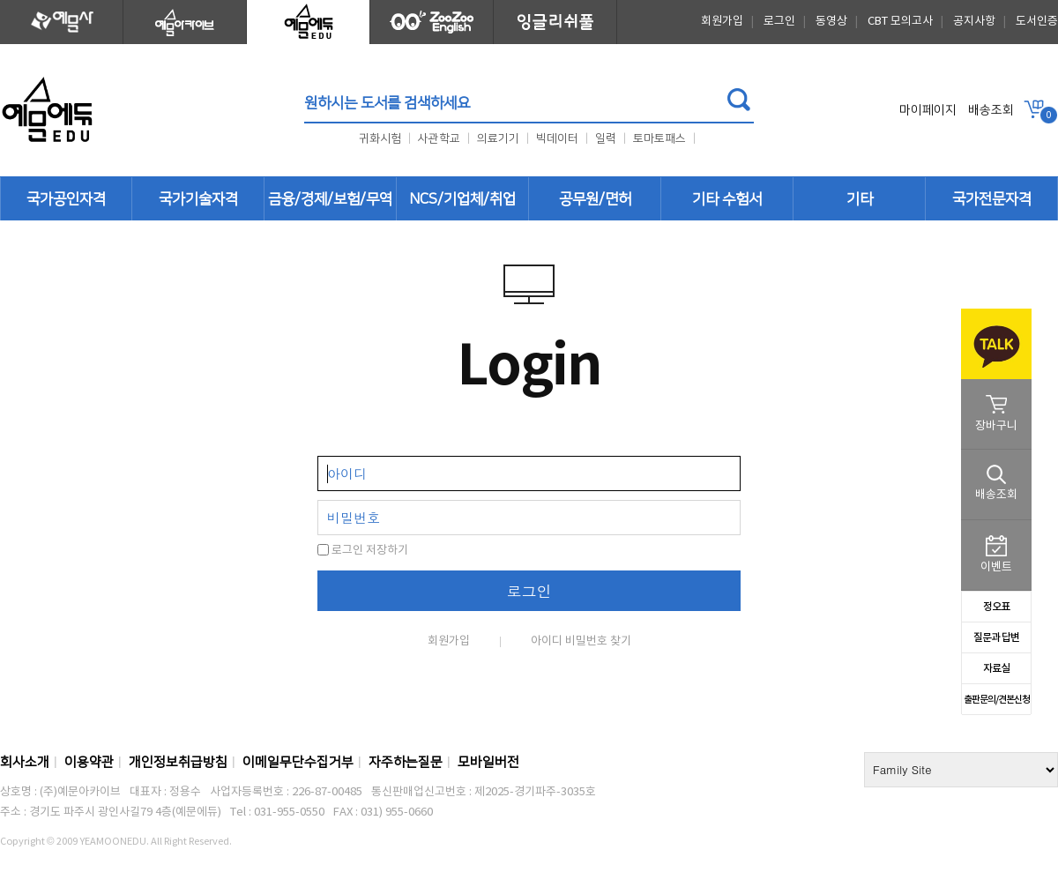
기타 (859, 199)
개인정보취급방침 (178, 762)
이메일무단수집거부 (298, 762)
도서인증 (1037, 21)
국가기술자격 (198, 199)
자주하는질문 (406, 762)
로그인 (779, 21)
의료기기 (498, 138)
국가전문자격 (992, 199)
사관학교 (439, 138)
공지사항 (974, 21)
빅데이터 (557, 138)
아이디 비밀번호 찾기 (581, 641)
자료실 (996, 668)
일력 (605, 138)
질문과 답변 (996, 637)
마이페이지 (928, 110)
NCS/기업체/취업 (462, 199)
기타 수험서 (727, 199)
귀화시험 (381, 138)
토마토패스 (659, 138)
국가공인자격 (66, 199)
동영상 (831, 21)
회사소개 (24, 762)
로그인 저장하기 (362, 550)
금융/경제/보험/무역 (330, 199)
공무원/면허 (595, 199)
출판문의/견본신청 (997, 699)
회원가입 (722, 21)
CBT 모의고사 (900, 21)
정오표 (996, 606)
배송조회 (991, 110)
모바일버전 (488, 762)
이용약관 (89, 762)
